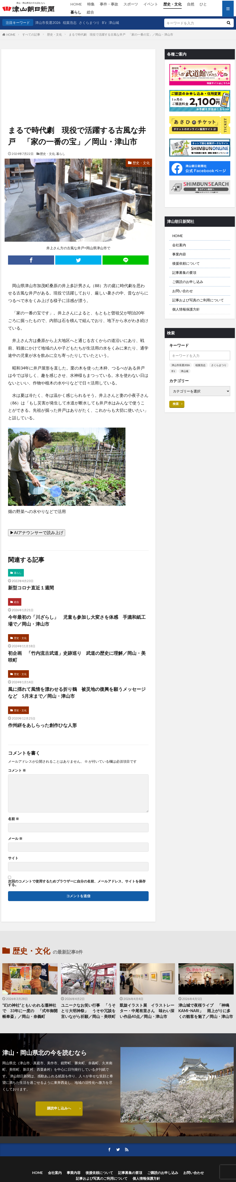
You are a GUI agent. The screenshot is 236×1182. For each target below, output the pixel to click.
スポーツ (130, 4)
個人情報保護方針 (186, 309)
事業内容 (179, 254)
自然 (190, 4)
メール (15, 838)
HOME (76, 4)
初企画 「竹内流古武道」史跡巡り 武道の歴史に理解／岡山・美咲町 (77, 656)
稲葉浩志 (70, 22)
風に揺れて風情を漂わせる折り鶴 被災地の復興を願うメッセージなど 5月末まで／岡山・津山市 (77, 692)
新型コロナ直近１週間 (31, 587)
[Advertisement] (78, 72)
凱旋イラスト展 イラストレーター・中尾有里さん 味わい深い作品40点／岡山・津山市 (147, 1011)
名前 (13, 819)
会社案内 (179, 245)
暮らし (75, 12)
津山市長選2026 (48, 22)
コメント (17, 770)
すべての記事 (31, 34)
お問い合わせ (182, 291)
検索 (176, 404)
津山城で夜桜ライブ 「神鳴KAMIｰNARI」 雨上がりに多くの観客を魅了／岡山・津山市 (205, 1011)
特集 (90, 4)
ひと (203, 4)
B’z (104, 22)
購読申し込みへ (59, 1108)
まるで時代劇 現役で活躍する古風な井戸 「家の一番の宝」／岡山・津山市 (122, 34)
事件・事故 (109, 4)
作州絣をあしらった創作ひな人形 (42, 725)
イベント (150, 4)
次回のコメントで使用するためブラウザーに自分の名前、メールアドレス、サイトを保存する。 (77, 883)
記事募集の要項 (184, 272)
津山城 (114, 22)
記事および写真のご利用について (198, 300)
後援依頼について (186, 263)
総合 (90, 12)
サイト (13, 858)
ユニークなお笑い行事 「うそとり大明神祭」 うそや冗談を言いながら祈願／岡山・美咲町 (88, 1011)
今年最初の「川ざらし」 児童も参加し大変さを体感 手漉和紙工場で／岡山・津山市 (77, 620)
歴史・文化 (172, 4)
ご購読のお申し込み (187, 282)
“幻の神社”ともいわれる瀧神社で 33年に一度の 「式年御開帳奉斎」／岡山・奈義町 (30, 1011)
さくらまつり (89, 22)
